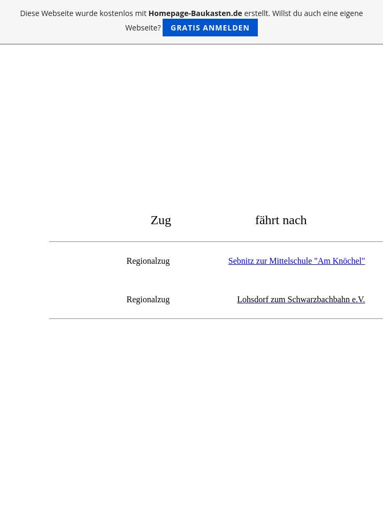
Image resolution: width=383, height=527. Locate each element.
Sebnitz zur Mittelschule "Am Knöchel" (296, 260)
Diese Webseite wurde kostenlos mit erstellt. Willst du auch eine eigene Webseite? (191, 22)
